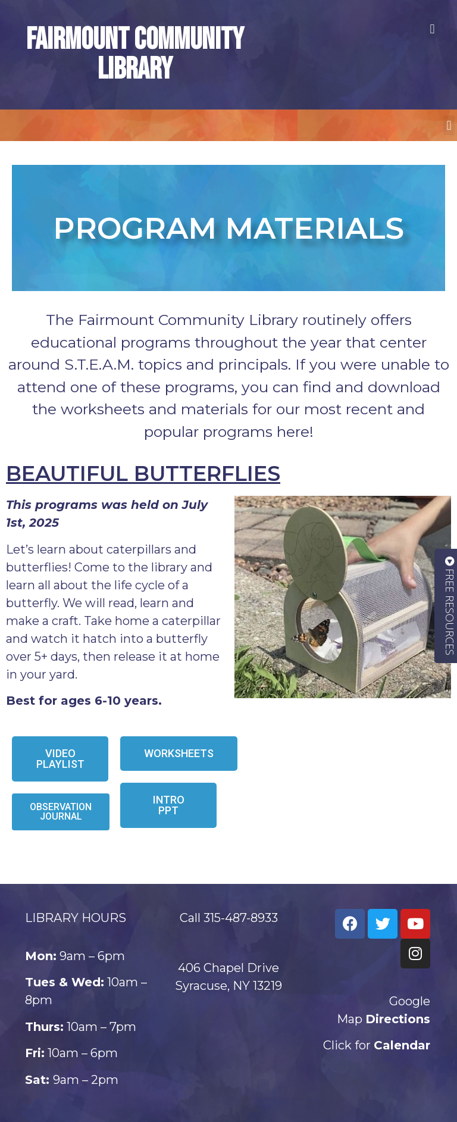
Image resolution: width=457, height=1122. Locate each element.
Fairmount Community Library (135, 54)
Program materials (228, 228)
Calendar (402, 1045)
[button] (432, 29)
